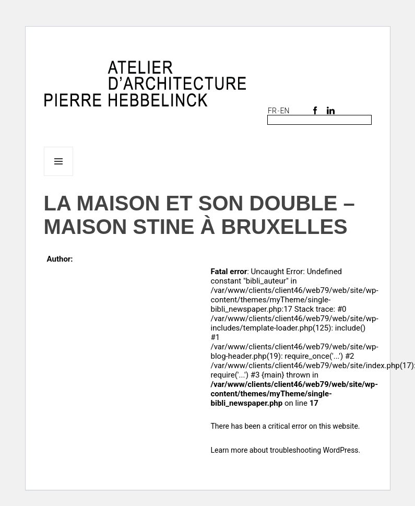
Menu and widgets (58, 175)
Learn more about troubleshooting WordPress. (286, 450)
